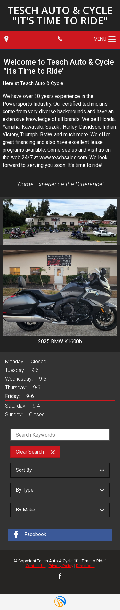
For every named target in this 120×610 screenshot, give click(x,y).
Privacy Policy (61, 565)
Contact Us (36, 565)
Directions (85, 565)
